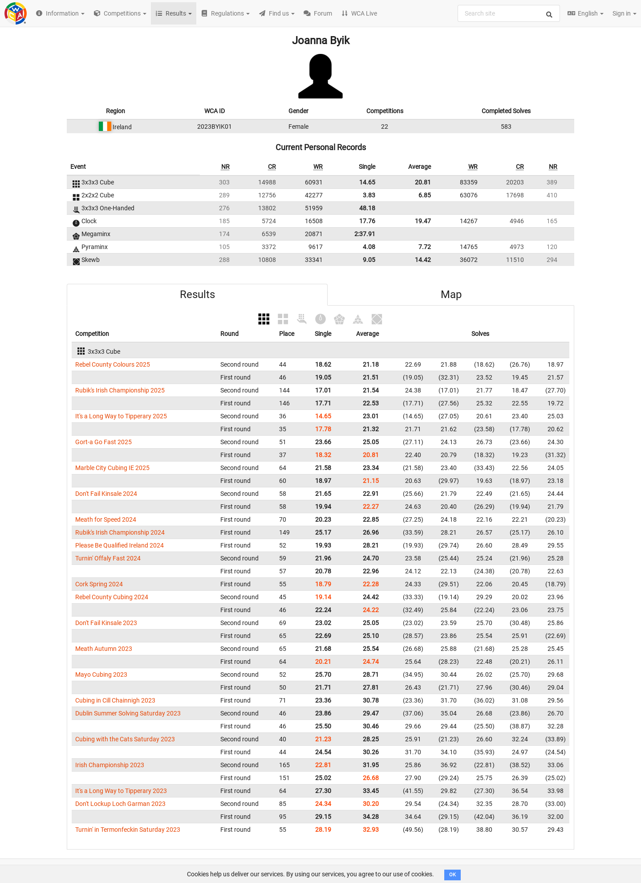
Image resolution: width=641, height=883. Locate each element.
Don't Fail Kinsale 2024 (106, 493)
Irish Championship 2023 (109, 765)
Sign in (625, 13)
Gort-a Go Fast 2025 (103, 442)
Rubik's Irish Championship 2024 (120, 532)
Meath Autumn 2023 (103, 648)
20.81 (423, 182)
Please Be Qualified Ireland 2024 (119, 545)
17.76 (367, 221)
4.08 (369, 246)
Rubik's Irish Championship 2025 (120, 390)
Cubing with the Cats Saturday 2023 (125, 739)
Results (197, 294)
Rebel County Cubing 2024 (111, 597)
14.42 (423, 259)
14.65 (367, 182)
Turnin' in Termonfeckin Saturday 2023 (127, 829)
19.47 (423, 221)
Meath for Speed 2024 (105, 519)
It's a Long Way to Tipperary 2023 (121, 790)
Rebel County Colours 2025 (112, 364)
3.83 (369, 195)
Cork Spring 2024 (99, 584)
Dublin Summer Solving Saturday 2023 (128, 713)
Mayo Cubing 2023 (101, 674)
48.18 (367, 208)
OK (452, 875)
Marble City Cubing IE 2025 (112, 467)
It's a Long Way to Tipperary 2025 (121, 416)
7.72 (424, 246)
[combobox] (509, 13)
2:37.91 (364, 233)
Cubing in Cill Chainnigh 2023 (115, 700)
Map (451, 294)
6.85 (424, 195)
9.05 (369, 259)
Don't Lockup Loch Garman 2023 (120, 803)
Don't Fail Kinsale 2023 (106, 622)
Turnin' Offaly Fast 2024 (108, 558)
